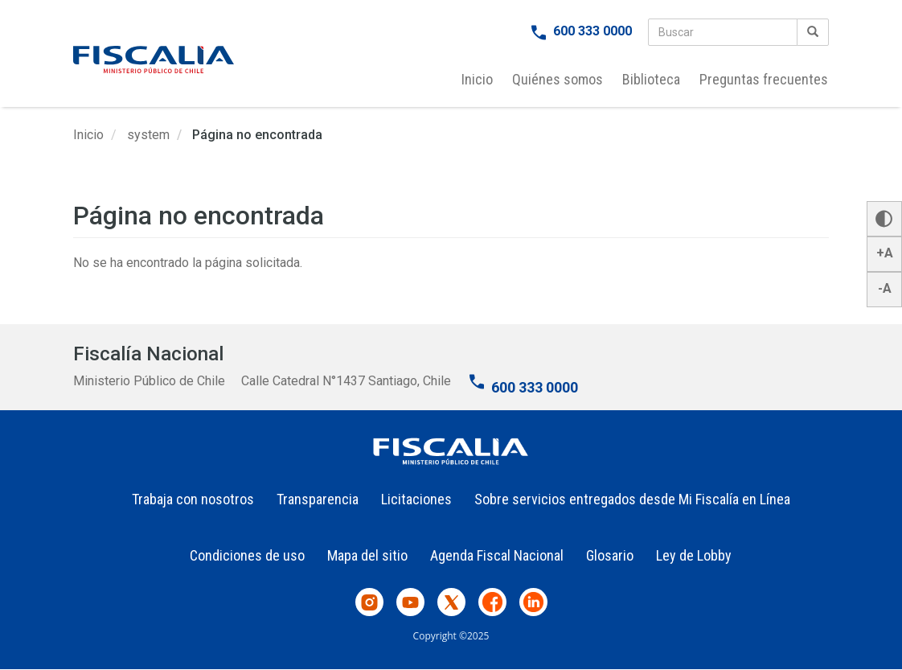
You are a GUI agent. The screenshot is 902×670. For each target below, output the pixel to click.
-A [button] (885, 288)
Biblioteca (651, 79)
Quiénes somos (557, 79)
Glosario (609, 555)
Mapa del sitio (367, 555)
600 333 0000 (592, 31)
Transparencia (318, 499)
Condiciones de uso (247, 555)
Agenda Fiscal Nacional (497, 555)
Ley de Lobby (694, 555)
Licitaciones (416, 499)
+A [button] (884, 253)
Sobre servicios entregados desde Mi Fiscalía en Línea (632, 499)
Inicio (477, 79)
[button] (884, 218)
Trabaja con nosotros (193, 499)
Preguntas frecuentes (763, 79)
